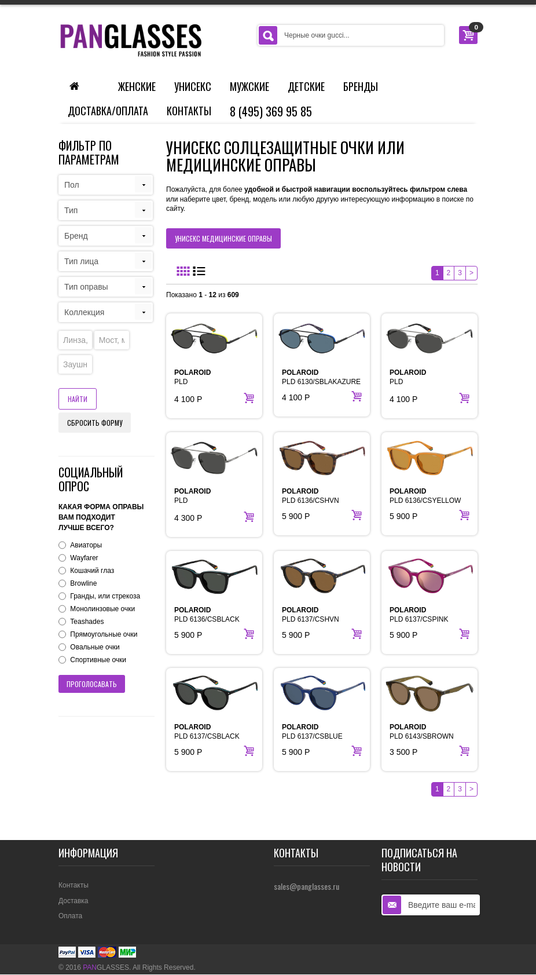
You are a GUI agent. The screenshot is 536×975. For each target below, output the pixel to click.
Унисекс (192, 86)
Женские (137, 86)
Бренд (76, 235)
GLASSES (106, 967)
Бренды (360, 86)
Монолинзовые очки (102, 609)
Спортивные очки (98, 660)
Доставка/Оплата (108, 110)
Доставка (73, 901)
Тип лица (81, 261)
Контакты (189, 110)
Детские (306, 86)
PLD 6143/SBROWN (422, 731)
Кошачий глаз (92, 571)
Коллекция (84, 312)
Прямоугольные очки (103, 634)
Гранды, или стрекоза (105, 596)
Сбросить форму (94, 423)
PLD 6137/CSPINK (419, 614)
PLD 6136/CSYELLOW (425, 496)
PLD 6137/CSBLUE (312, 731)
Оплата (70, 916)
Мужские (249, 86)
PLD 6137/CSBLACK (207, 731)
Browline (83, 583)
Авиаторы (86, 545)
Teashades (87, 622)
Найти (77, 399)
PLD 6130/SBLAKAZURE (321, 377)
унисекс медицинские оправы (223, 238)
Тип (71, 210)
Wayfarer (84, 558)
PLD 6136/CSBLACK (207, 614)
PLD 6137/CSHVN (310, 614)
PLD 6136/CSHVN (310, 496)
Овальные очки (94, 647)
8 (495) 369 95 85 (271, 111)
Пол (71, 184)
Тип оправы (86, 286)
